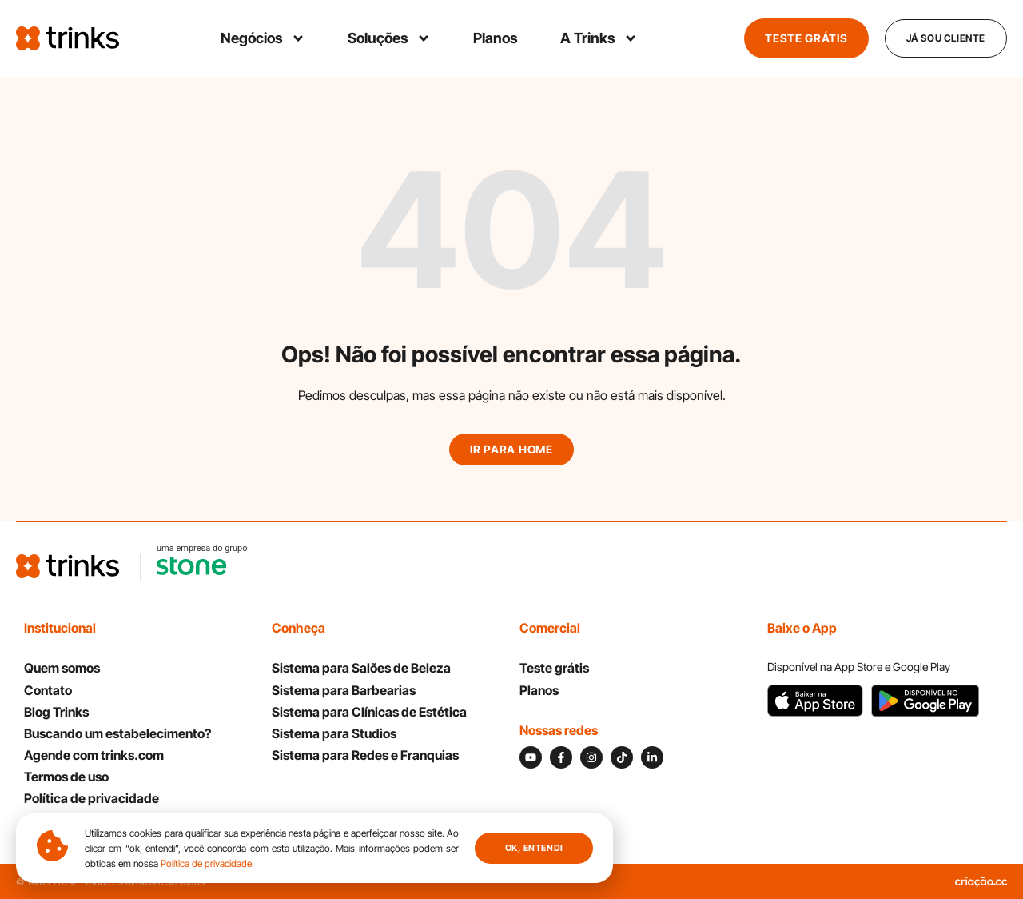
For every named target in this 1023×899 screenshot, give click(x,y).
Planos (495, 38)
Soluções (389, 38)
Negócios (263, 38)
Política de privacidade (206, 863)
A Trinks (599, 38)
